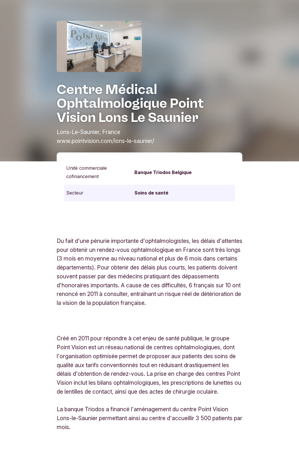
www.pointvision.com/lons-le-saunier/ (105, 140)
